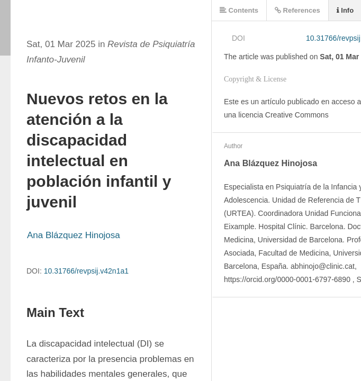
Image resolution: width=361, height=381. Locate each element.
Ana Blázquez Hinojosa (73, 235)
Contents (239, 10)
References (297, 10)
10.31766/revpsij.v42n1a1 (86, 271)
